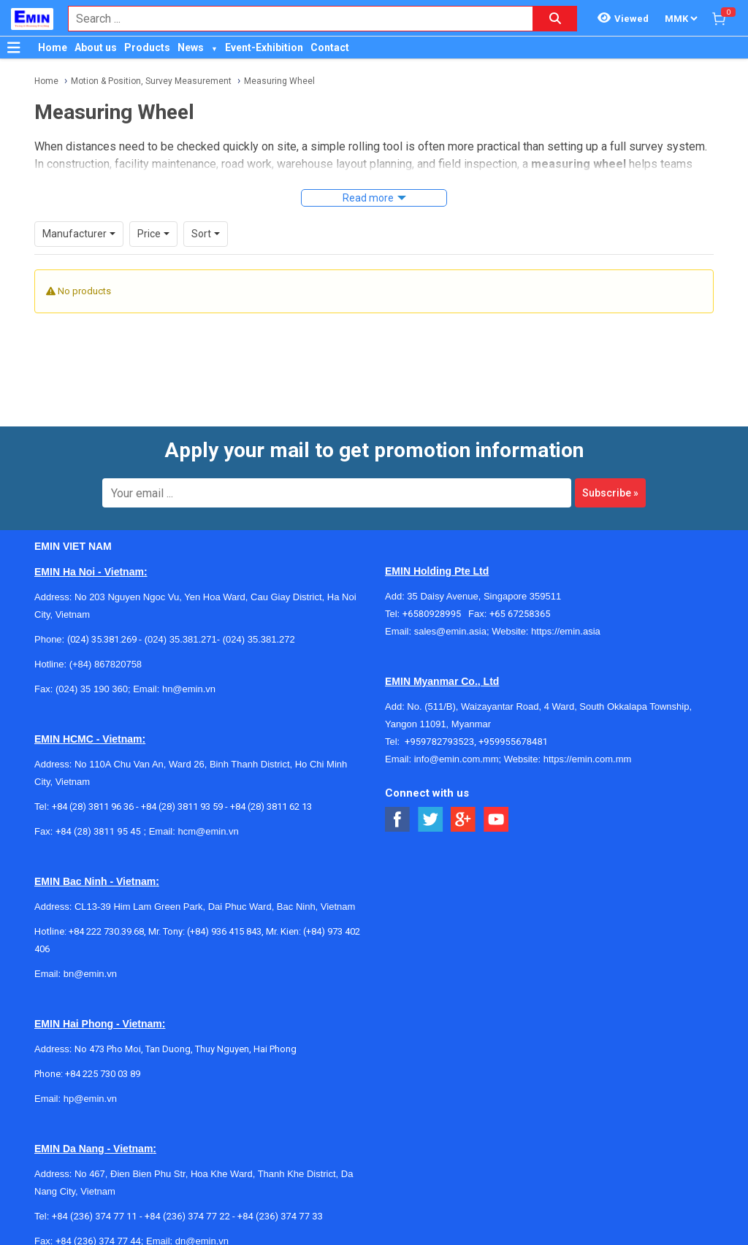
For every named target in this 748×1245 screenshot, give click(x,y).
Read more (368, 198)
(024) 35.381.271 (181, 619)
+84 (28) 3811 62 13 (271, 786)
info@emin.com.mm (456, 739)
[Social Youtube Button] (496, 800)
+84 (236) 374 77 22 (187, 1196)
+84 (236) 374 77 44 (98, 1221)
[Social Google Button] (463, 800)
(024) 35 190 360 (92, 669)
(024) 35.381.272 (257, 619)
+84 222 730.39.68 (106, 911)
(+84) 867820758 (105, 644)
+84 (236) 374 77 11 (94, 1196)
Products (147, 47)
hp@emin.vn (90, 1078)
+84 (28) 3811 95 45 (98, 811)
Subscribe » (610, 473)
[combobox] (293, 18)
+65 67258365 (520, 594)
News (191, 47)
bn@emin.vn (90, 954)
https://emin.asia (565, 611)
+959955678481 (513, 721)
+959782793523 (439, 721)
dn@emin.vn (202, 1221)
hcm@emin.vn (208, 811)
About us (96, 47)
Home (52, 47)
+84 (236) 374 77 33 (280, 1196)
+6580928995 (435, 594)
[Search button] (555, 18)
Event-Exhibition (264, 47)
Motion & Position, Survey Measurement (151, 81)
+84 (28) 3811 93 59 (182, 786)
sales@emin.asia (450, 611)
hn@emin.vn (188, 669)
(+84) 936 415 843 (224, 911)
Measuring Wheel (279, 81)
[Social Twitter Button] (430, 800)
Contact (329, 47)
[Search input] (293, 18)
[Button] (14, 47)
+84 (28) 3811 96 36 (93, 786)
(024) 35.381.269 (102, 619)
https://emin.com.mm (587, 739)
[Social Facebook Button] (398, 800)
